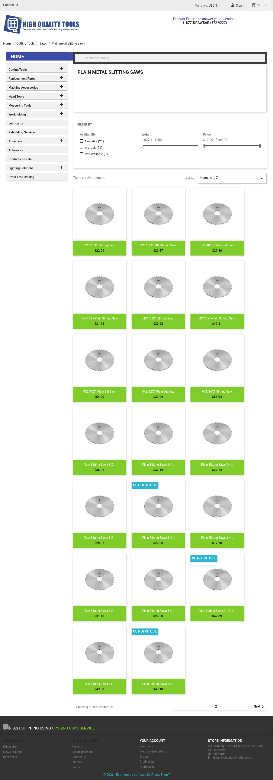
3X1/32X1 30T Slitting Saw (158, 245)
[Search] (170, 58)
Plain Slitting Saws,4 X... (99, 610)
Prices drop (10, 746)
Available (94, 141)
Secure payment (82, 752)
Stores (75, 767)
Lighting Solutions (21, 168)
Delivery (76, 746)
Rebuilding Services (22, 132)
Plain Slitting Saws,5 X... (99, 684)
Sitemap (76, 762)
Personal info (148, 746)
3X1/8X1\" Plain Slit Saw (217, 245)
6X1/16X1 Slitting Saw (217, 391)
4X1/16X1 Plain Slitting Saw (99, 318)
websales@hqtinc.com (236, 758)
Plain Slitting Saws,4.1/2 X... (216, 610)
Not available (96, 154)
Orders (144, 756)
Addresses (147, 766)
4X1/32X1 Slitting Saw (158, 318)
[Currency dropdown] (215, 5)
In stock (93, 148)
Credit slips (147, 761)
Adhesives (16, 150)
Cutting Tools (18, 70)
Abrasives (15, 141)
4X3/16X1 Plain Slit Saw (99, 391)
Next (259, 706)
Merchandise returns (153, 751)
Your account (152, 741)
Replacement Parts (22, 79)
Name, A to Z (232, 178)
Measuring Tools (20, 105)
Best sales (10, 757)
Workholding (17, 114)
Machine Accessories (23, 88)
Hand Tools (16, 96)
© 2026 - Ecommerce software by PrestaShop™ (136, 775)
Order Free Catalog (21, 177)
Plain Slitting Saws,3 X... (99, 464)
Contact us (10, 5)
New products (12, 752)
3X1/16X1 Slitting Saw (99, 245)
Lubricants (16, 123)
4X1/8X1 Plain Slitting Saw (217, 318)
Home (17, 56)
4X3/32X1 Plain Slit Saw (158, 391)
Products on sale (20, 159)
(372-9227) (205, 23)
